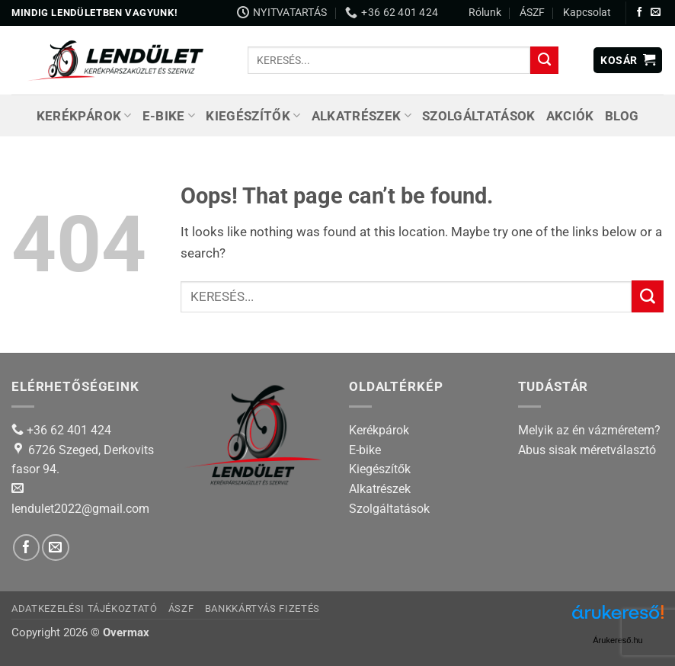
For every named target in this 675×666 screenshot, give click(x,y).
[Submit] (544, 60)
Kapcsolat (587, 12)
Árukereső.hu (617, 640)
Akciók (570, 115)
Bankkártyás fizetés (262, 608)
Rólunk (485, 12)
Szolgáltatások (479, 115)
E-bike (169, 115)
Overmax (126, 632)
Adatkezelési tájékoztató (84, 608)
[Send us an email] (656, 12)
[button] (627, 60)
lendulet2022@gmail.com (80, 508)
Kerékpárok (84, 115)
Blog (621, 115)
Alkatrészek (361, 115)
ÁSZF (532, 12)
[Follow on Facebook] (640, 12)
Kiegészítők (253, 115)
